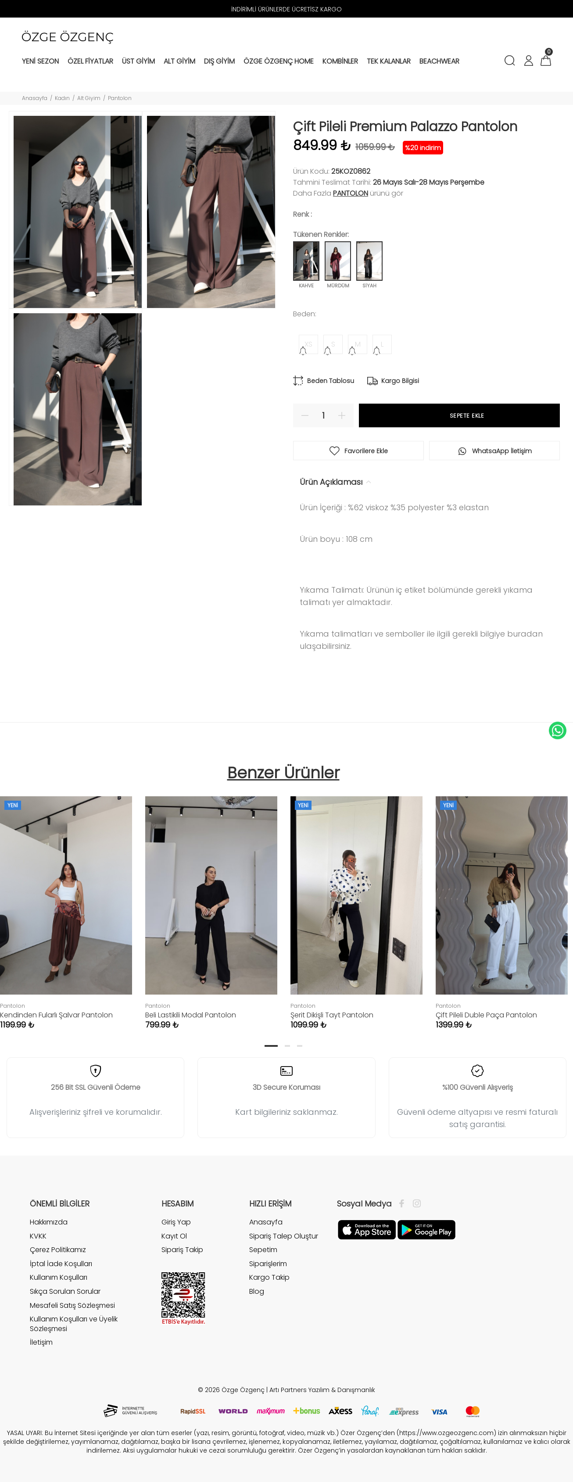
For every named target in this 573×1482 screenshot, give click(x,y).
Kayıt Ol (174, 1236)
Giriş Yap (176, 1222)
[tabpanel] (211, 904)
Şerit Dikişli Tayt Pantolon (331, 1015)
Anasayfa (34, 98)
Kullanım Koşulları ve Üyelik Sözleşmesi (74, 1324)
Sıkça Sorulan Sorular (65, 1291)
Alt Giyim (88, 98)
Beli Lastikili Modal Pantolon (190, 1015)
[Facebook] (403, 1203)
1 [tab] (271, 1046)
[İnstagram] (414, 1203)
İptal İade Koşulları (61, 1264)
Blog (256, 1291)
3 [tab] (299, 1046)
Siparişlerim (268, 1264)
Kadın (62, 98)
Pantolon (120, 98)
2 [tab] (287, 1046)
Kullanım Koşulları (58, 1277)
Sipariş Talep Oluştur (283, 1236)
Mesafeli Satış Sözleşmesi (72, 1305)
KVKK (38, 1236)
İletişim (41, 1342)
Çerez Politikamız (58, 1250)
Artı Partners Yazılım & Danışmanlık (322, 1389)
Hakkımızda (49, 1222)
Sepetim (263, 1250)
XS (308, 344)
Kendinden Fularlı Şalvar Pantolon (56, 1015)
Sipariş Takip (182, 1250)
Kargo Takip (269, 1277)
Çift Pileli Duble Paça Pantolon (486, 1015)
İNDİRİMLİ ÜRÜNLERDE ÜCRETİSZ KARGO (286, 9)
